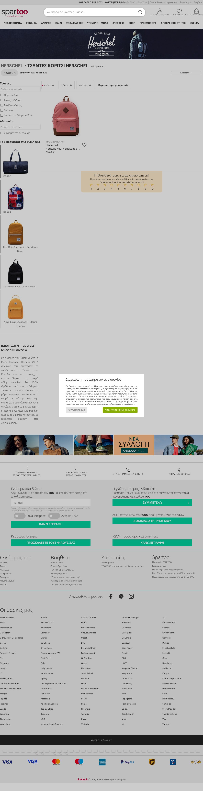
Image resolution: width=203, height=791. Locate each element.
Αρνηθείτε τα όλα (76, 410)
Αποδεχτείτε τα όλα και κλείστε (120, 410)
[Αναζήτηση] (140, 12)
